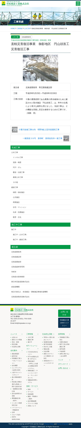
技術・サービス (32, 386)
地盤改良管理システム (33, 381)
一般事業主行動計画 (17, 390)
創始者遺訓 (15, 354)
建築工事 (14, 187)
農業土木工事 (18, 177)
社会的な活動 (16, 346)
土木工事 (15, 37)
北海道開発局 (26, 37)
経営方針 (15, 356)
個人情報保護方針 (17, 378)
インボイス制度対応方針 (17, 404)
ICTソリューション (31, 347)
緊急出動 (46, 349)
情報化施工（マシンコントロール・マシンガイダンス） (33, 374)
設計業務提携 (32, 401)
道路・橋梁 (17, 162)
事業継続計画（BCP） (16, 399)
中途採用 (62, 351)
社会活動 (46, 351)
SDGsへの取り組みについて (49, 338)
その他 (15, 182)
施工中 (13, 229)
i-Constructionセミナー (33, 353)
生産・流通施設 (18, 212)
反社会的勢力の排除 (17, 395)
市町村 (13, 272)
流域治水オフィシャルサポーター (49, 363)
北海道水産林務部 (17, 277)
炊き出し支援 (48, 346)
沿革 (13, 412)
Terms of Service (62, 424)
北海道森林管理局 (17, 267)
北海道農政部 (16, 262)
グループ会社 (16, 415)
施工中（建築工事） (20, 239)
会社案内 (13, 350)
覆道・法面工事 (18, 172)
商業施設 (16, 202)
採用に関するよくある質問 (64, 355)
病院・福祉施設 (18, 192)
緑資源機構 (15, 287)
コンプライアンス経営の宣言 (17, 369)
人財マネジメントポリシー (17, 374)
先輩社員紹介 (64, 342)
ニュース (13, 334)
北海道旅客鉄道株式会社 (20, 297)
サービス (30, 392)
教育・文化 (17, 217)
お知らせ (15, 337)
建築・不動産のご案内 (33, 398)
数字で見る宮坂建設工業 (64, 345)
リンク (60, 360)
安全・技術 (15, 342)
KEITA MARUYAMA (16, 418)
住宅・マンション (19, 207)
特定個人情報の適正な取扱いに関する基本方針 (17, 384)
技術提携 (30, 394)
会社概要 (15, 365)
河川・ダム (17, 167)
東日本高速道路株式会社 (20, 282)
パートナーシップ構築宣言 (17, 409)
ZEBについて (32, 406)
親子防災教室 (48, 344)
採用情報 (61, 334)
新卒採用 (62, 349)
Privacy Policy (49, 424)
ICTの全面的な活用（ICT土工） (33, 358)
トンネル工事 (18, 157)
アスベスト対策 (33, 403)
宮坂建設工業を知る (64, 338)
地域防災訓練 (48, 342)
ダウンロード (63, 364)
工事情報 (29, 334)
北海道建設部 (16, 257)
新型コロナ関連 (17, 340)
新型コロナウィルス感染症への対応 (49, 356)
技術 (29, 389)
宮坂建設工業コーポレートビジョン (17, 361)
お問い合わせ (64, 313)
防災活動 (15, 344)
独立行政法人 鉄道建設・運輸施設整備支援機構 (29, 292)
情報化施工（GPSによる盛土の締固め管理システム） (33, 364)
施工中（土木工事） (20, 234)
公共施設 (16, 197)
